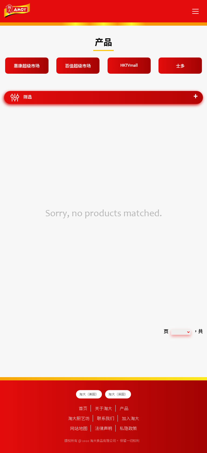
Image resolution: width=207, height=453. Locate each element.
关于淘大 (103, 409)
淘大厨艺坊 (78, 419)
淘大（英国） (118, 394)
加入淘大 (130, 419)
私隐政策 (128, 429)
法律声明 (103, 429)
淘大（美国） (89, 394)
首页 (83, 409)
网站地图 (78, 429)
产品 (124, 409)
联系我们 (105, 419)
